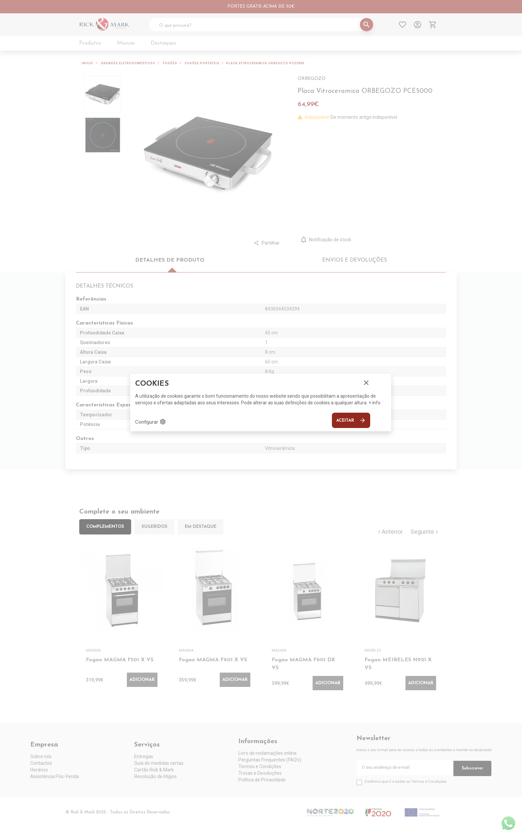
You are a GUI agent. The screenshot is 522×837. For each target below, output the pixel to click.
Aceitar (351, 420)
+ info (375, 402)
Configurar (150, 421)
